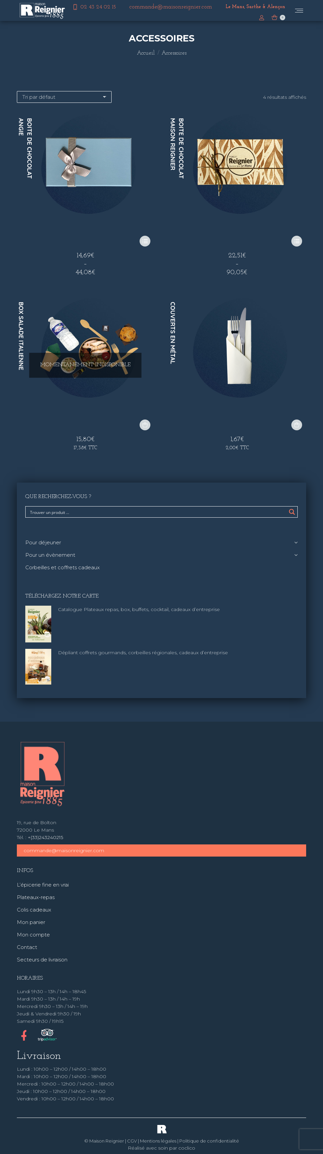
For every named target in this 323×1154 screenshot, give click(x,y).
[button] (296, 425)
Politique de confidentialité (209, 1141)
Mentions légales (158, 1141)
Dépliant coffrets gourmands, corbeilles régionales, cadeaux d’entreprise (143, 653)
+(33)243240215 (45, 837)
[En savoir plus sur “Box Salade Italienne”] (145, 425)
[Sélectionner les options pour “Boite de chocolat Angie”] (145, 241)
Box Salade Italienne (21, 336)
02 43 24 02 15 (94, 7)
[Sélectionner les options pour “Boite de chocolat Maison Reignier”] (296, 241)
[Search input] (157, 512)
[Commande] (64, 97)
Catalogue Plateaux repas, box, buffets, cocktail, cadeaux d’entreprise (139, 609)
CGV (132, 1141)
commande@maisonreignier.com (64, 850)
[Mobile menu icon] (299, 11)
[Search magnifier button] (292, 512)
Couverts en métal (173, 333)
